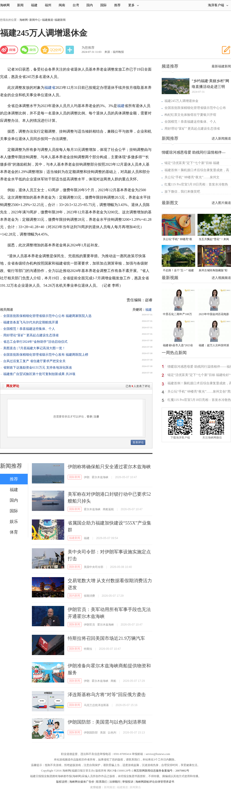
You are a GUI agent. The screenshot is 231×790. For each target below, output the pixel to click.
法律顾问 (114, 781)
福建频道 (47, 19)
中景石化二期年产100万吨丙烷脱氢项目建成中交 (178, 314)
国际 (103, 5)
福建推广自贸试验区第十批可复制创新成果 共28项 (39, 374)
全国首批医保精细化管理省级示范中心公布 (195, 108)
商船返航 (108, 509)
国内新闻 (74, 595)
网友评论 (12, 386)
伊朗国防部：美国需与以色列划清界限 (107, 721)
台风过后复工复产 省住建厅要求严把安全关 (34, 361)
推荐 (117, 5)
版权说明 (61, 781)
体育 (14, 532)
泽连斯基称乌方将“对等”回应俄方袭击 (107, 694)
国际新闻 (74, 477)
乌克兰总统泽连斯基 (96, 705)
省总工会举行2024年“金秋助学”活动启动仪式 (35, 341)
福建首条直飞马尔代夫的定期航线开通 (30, 322)
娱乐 (14, 521)
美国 (103, 732)
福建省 (49, 87)
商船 (113, 681)
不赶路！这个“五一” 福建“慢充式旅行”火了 (178, 271)
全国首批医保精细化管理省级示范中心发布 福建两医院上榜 (45, 354)
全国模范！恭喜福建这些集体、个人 (29, 329)
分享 (70, 50)
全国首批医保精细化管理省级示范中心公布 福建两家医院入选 (47, 316)
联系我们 (101, 781)
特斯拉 (88, 648)
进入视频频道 (221, 278)
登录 (89, 416)
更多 (133, 5)
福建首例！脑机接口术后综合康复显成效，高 (196, 170)
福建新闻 (60, 19)
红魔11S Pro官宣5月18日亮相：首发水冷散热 (196, 184)
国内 (89, 5)
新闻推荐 (11, 466)
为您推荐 (88, 47)
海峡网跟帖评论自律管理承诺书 (154, 781)
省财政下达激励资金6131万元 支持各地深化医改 (37, 367)
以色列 (112, 732)
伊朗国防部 (91, 732)
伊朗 (86, 477)
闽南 (62, 5)
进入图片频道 (221, 203)
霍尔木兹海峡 (100, 477)
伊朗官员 (89, 624)
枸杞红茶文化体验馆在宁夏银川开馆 (190, 114)
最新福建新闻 (221, 66)
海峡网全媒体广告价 (81, 781)
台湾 (76, 5)
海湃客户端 (218, 5)
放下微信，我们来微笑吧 (182, 191)
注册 (96, 416)
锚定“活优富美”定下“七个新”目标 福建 (191, 163)
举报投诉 (127, 781)
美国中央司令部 (93, 567)
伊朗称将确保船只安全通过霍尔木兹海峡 (109, 466)
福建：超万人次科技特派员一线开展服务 (214, 346)
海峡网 (5, 5)
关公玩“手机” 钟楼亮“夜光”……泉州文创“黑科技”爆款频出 (177, 239)
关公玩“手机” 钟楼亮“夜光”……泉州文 (191, 177)
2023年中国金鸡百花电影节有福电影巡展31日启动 (214, 314)
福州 (48, 5)
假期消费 (89, 595)
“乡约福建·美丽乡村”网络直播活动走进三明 (210, 84)
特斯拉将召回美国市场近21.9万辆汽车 (106, 638)
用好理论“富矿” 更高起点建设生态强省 (31, 335)
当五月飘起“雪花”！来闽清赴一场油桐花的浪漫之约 (214, 239)
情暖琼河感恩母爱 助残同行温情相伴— (193, 152)
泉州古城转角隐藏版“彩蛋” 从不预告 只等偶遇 (213, 271)
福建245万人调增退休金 (181, 101)
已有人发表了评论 (138, 386)
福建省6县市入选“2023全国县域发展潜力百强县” (178, 346)
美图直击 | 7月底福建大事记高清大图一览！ (34, 348)
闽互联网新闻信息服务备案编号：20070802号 (161, 770)
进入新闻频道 (221, 138)
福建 (34, 5)
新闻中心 (34, 19)
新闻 (20, 5)
